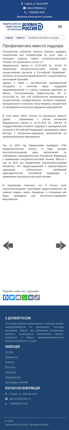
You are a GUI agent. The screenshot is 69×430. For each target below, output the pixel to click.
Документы (11, 357)
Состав (9, 352)
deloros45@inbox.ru (36, 8)
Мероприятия (13, 377)
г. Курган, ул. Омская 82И (36, 3)
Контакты (10, 372)
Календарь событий (16, 382)
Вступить (10, 367)
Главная (9, 37)
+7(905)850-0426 (36, 12)
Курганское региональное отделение (34, 16)
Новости (21, 37)
